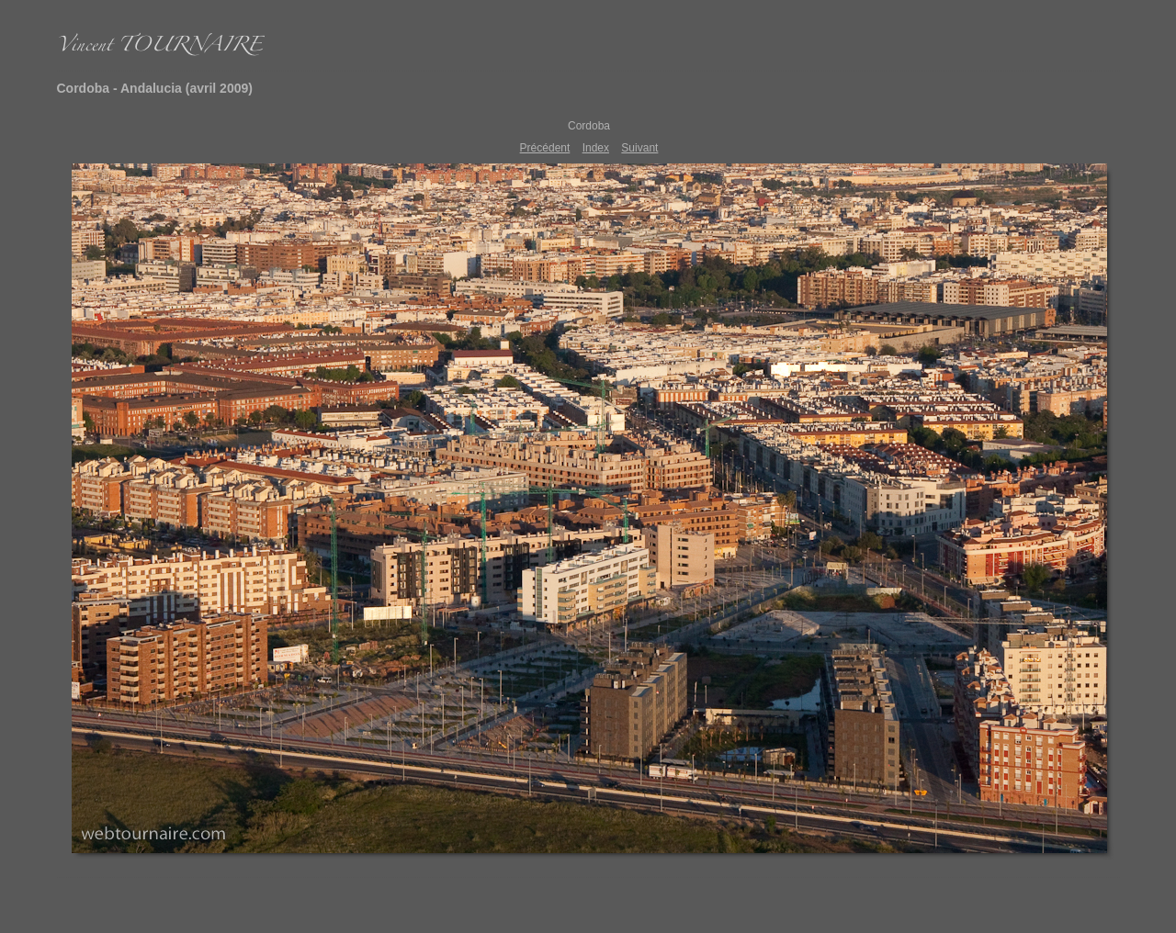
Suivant (639, 147)
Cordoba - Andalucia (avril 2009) (155, 88)
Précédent (545, 147)
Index (595, 147)
